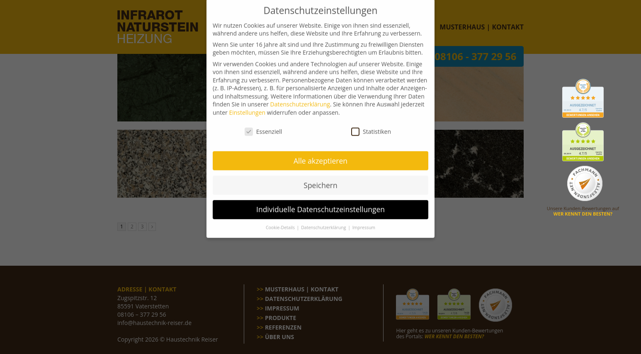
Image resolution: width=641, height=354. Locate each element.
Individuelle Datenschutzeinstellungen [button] (320, 202)
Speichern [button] (320, 178)
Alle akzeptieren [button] (320, 153)
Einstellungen (247, 105)
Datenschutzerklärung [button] (324, 220)
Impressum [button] (363, 220)
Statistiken (371, 124)
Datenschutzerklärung (300, 97)
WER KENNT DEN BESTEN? (583, 214)
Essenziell (263, 124)
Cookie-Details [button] (281, 220)
